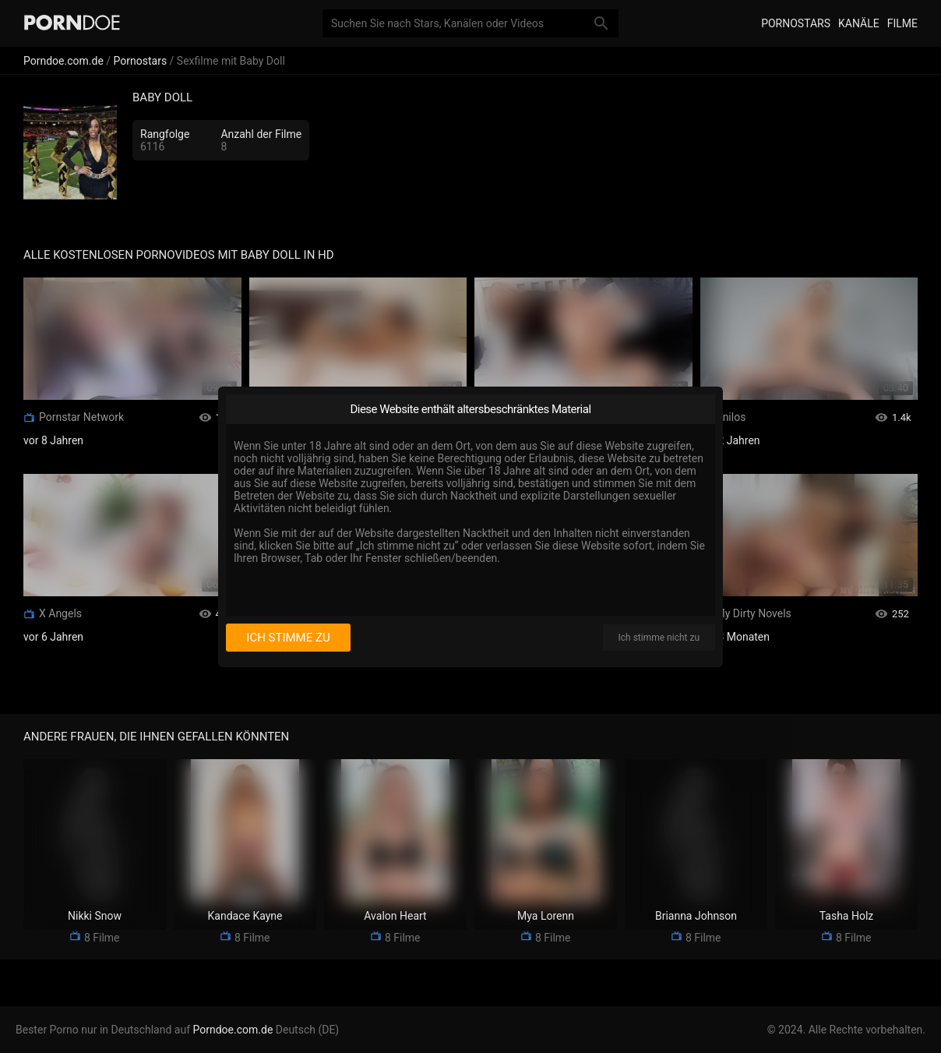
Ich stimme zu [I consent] (288, 638)
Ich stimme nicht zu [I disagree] (659, 637)
